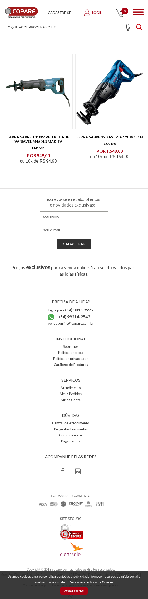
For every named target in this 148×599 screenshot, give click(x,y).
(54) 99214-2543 (74, 316)
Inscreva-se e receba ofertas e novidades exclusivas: (72, 202)
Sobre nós (70, 346)
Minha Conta (71, 400)
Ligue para (70, 310)
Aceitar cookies (74, 590)
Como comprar (70, 435)
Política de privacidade (70, 358)
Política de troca (70, 352)
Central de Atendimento (70, 423)
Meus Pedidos (71, 394)
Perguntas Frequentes (71, 429)
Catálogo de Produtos (71, 365)
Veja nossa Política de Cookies (92, 582)
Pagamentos (70, 441)
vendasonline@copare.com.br (71, 323)
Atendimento (71, 388)
